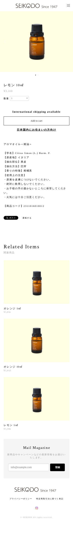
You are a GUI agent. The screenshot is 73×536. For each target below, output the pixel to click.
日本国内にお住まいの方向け (36, 129)
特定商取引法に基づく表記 (49, 499)
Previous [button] (6, 41)
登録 (57, 467)
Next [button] (67, 41)
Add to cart (37, 120)
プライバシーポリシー (21, 499)
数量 (6, 98)
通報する (27, 218)
